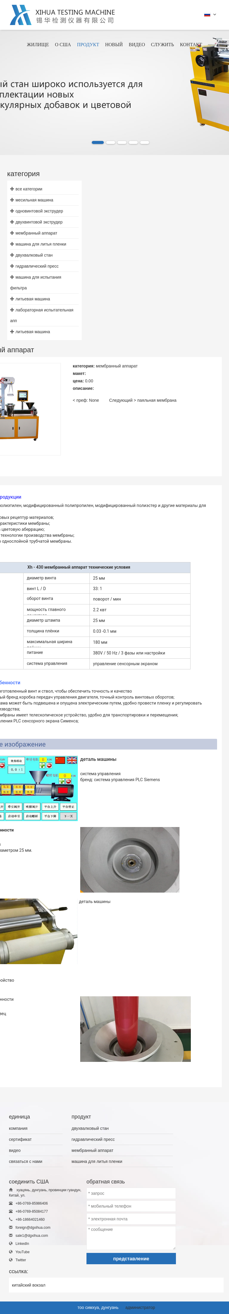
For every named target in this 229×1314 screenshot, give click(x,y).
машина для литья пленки (41, 244)
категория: (84, 366)
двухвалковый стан (34, 255)
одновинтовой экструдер (39, 211)
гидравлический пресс (37, 266)
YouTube (23, 1252)
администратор (140, 1307)
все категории (29, 189)
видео (15, 1150)
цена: (78, 380)
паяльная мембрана (156, 400)
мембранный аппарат (36, 233)
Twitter (21, 1260)
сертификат (20, 1139)
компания (18, 1128)
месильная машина (34, 200)
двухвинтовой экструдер (39, 222)
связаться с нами (25, 1161)
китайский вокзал (28, 1285)
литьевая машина (33, 299)
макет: (79, 373)
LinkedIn (22, 1244)
